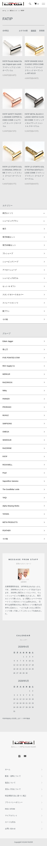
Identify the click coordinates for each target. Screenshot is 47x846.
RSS (7, 809)
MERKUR (6, 374)
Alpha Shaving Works (11, 506)
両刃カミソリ (13, 10)
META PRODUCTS (10, 522)
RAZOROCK (7, 382)
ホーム (4, 10)
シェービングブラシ (10, 221)
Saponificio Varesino (10, 481)
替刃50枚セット (9, 237)
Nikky (5, 391)
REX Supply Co (9, 366)
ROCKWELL (7, 465)
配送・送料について (13, 776)
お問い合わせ (10, 829)
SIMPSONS (7, 424)
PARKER (6, 399)
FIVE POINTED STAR (11, 358)
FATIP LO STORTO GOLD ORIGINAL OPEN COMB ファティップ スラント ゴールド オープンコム (12, 173)
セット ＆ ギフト (9, 286)
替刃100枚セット (9, 245)
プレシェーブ (8, 253)
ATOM (12, 809)
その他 (5, 319)
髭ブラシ (6, 311)
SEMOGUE (7, 440)
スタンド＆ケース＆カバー (13, 295)
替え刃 (5, 349)
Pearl (5, 473)
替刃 (4, 229)
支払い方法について (13, 789)
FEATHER (7, 530)
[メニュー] (43, 4)
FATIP (22, 10)
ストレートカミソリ (10, 303)
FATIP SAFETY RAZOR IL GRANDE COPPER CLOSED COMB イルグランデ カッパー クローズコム (12, 120)
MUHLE (6, 415)
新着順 (41, 31)
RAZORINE (7, 448)
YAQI (5, 498)
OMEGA (6, 432)
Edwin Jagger (8, 341)
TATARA (6, 514)
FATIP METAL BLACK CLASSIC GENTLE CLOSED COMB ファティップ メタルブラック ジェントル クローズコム (34, 120)
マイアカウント (11, 816)
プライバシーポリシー (14, 802)
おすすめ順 (23, 31)
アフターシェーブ (10, 270)
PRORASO (7, 407)
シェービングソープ (10, 262)
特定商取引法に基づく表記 (15, 796)
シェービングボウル (10, 278)
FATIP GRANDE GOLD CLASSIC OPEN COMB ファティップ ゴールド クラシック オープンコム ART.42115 (34, 67)
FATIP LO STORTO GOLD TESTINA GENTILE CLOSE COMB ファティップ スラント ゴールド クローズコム (34, 173)
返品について (10, 783)
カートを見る (10, 822)
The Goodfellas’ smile (11, 489)
